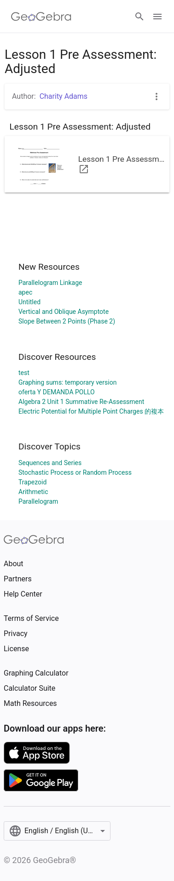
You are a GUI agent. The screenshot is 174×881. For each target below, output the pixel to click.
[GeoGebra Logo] (41, 16)
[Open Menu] (157, 16)
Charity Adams (63, 96)
